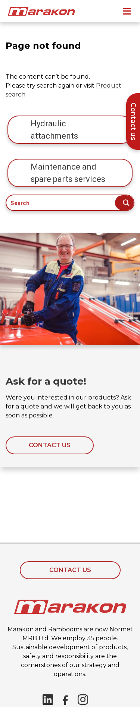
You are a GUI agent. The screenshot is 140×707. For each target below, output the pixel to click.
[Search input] (61, 203)
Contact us (50, 445)
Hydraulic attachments (54, 130)
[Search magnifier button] (124, 202)
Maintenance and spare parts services (68, 173)
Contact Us (70, 570)
